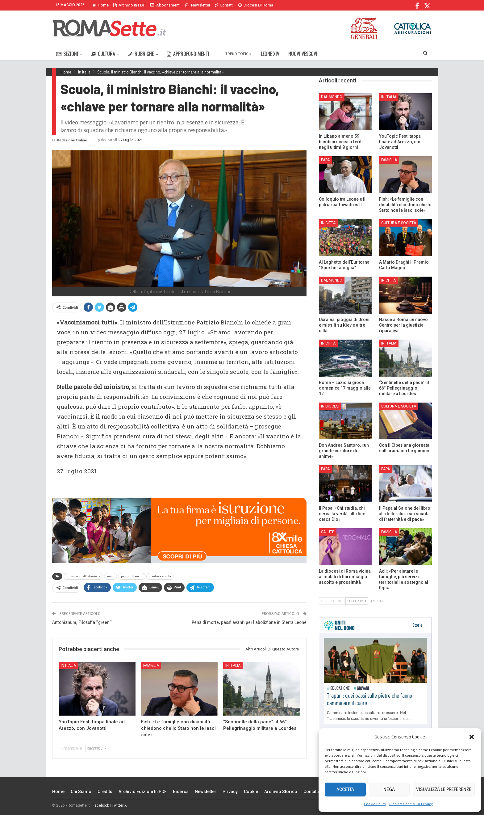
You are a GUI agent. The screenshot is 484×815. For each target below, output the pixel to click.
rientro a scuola (160, 576)
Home (100, 5)
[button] (472, 737)
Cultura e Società (398, 223)
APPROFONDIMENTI (188, 53)
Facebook (101, 805)
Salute (327, 532)
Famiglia (151, 665)
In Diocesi (330, 406)
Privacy (230, 791)
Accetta (345, 789)
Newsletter (197, 5)
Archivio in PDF (129, 5)
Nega (389, 789)
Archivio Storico (280, 791)
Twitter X (119, 805)
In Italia (68, 665)
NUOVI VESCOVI (302, 53)
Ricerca (181, 791)
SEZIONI (67, 53)
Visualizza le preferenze (443, 789)
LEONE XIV (270, 53)
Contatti (224, 5)
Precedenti (71, 748)
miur (110, 576)
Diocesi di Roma (255, 5)
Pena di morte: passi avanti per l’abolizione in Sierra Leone (249, 622)
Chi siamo (81, 791)
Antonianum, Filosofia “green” (82, 622)
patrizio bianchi (131, 576)
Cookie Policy (375, 804)
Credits (105, 791)
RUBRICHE (141, 53)
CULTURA (103, 53)
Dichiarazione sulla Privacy (411, 804)
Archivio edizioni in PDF (143, 791)
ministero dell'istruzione (83, 576)
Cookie (251, 791)
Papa (325, 160)
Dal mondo (331, 97)
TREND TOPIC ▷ (238, 53)
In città (328, 223)
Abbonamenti (165, 5)
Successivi (96, 748)
